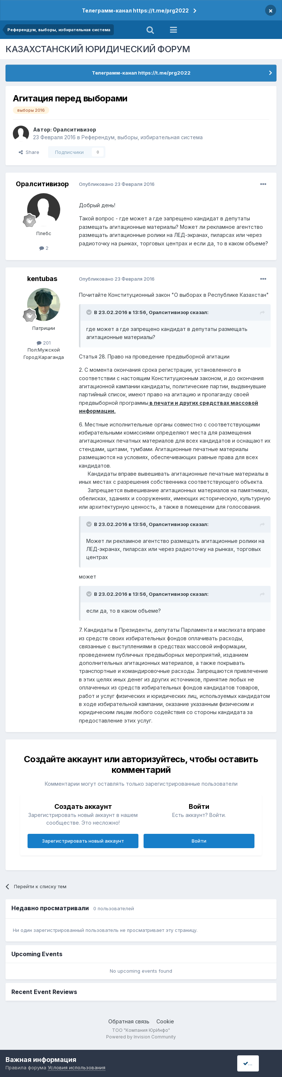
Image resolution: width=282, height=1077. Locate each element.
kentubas (42, 278)
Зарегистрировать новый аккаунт (83, 841)
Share (29, 152)
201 (44, 343)
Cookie (165, 1021)
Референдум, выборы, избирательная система (142, 137)
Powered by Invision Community (141, 1037)
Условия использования (76, 1067)
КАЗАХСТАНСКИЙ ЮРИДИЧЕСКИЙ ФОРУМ (98, 49)
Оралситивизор (74, 129)
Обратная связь (128, 1021)
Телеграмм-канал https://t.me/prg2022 (135, 10)
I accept (255, 1063)
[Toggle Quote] (89, 312)
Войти (199, 841)
